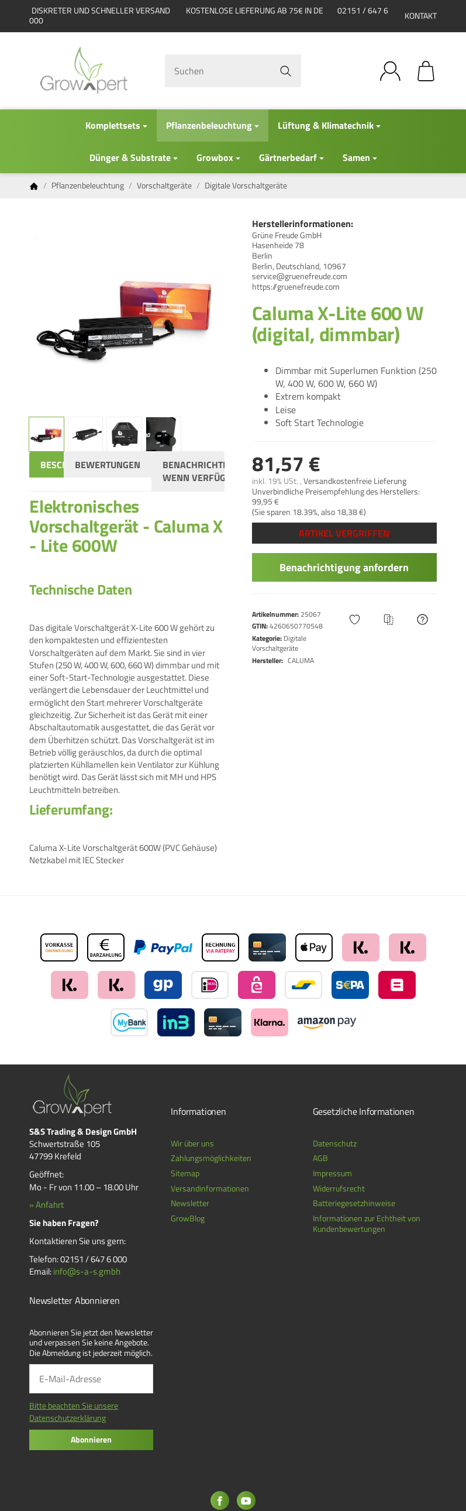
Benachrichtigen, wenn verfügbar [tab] (204, 471)
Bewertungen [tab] (107, 465)
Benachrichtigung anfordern (344, 567)
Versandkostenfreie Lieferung (354, 481)
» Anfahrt (46, 1204)
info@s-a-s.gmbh (86, 1271)
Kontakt (421, 16)
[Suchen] (233, 70)
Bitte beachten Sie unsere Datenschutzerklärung (73, 1412)
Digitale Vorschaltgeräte (279, 643)
